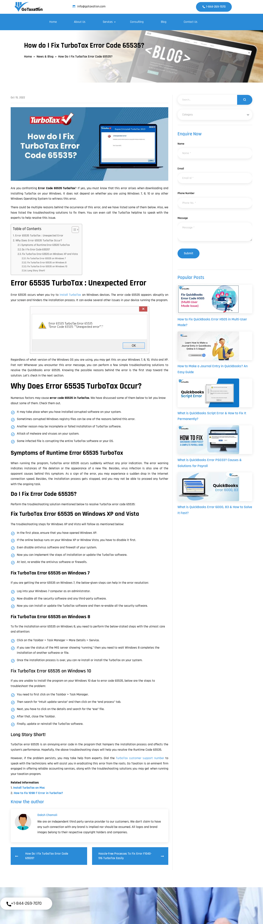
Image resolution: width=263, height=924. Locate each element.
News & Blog (45, 56)
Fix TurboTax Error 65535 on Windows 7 (46, 258)
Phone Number (186, 193)
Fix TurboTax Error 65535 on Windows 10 (47, 266)
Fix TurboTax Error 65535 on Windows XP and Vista (50, 254)
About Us (79, 22)
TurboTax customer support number (140, 758)
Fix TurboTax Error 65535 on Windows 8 (46, 262)
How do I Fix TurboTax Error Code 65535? (41, 856)
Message (183, 218)
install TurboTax (70, 295)
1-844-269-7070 (213, 7)
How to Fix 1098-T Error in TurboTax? (38, 793)
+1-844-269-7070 (24, 904)
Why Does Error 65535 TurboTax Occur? (39, 240)
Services (108, 22)
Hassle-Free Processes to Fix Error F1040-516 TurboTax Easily (131, 856)
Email (181, 168)
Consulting (137, 22)
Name (181, 144)
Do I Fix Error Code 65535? (36, 249)
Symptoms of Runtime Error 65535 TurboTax (45, 245)
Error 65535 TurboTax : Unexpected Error (39, 235)
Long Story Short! (36, 270)
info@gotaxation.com (88, 6)
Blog (163, 22)
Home (53, 22)
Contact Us (190, 22)
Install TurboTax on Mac (29, 788)
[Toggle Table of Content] (73, 229)
